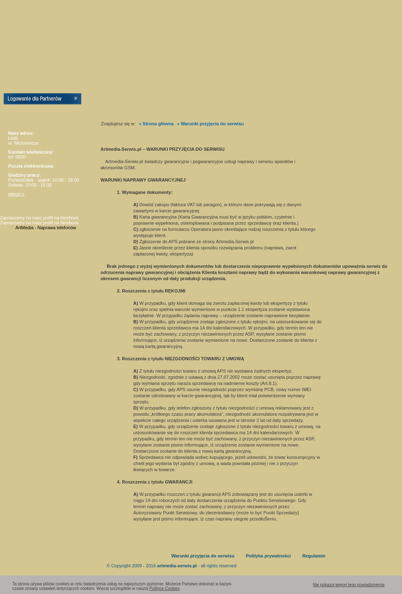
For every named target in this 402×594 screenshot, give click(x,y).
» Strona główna (156, 123)
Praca (196, 100)
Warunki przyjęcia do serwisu (203, 555)
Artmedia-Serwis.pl (46, 39)
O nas (132, 100)
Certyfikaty (164, 100)
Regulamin (313, 555)
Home (105, 100)
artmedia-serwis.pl (177, 565)
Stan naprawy (349, 100)
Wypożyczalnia (304, 100)
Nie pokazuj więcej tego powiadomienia (349, 584)
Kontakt (265, 100)
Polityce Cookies (164, 588)
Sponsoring (229, 100)
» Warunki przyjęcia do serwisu (210, 123)
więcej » (16, 193)
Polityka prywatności (268, 555)
